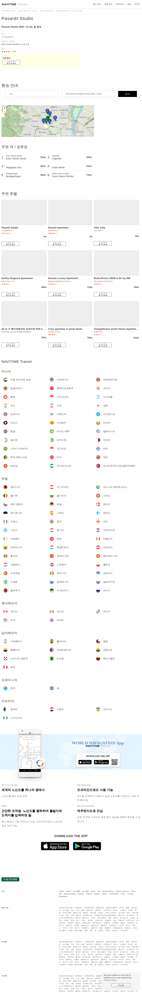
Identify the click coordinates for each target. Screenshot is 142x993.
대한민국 (98, 910)
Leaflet (61, 136)
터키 (67, 915)
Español (97, 894)
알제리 (101, 930)
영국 (72, 920)
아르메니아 (79, 908)
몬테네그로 (86, 923)
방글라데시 (100, 908)
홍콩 (127, 908)
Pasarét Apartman (58, 227)
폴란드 (123, 923)
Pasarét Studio (17, 18)
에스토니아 (124, 918)
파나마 (65, 928)
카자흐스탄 (107, 910)
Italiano (104, 894)
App (129, 4)
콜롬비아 (108, 928)
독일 (109, 918)
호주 (91, 930)
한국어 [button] (137, 4)
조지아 (121, 908)
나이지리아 (124, 930)
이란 (77, 910)
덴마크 (115, 918)
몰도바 (78, 923)
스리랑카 (123, 910)
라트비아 (70, 923)
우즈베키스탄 (87, 915)
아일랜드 (108, 920)
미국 (71, 928)
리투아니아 (131, 920)
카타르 (100, 913)
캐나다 (128, 925)
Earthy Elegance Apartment (17, 278)
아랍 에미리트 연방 (66, 908)
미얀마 (130, 910)
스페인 (132, 918)
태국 (128, 913)
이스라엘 (66, 910)
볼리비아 (94, 928)
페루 (86, 930)
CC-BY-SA (90, 136)
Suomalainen (114, 894)
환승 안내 (97, 4)
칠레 (101, 928)
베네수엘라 (79, 930)
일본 (82, 910)
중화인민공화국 (111, 908)
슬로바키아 (95, 925)
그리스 (83, 920)
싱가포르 (122, 913)
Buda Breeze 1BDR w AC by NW (112, 278)
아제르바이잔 (89, 908)
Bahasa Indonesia (122, 891)
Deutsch (89, 894)
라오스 (115, 910)
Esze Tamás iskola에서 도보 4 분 (15, 44)
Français (81, 894)
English (68, 891)
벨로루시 (104, 925)
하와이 (77, 928)
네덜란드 (107, 923)
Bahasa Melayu (108, 891)
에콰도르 (128, 928)
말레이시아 (77, 913)
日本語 (61, 891)
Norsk (123, 894)
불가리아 (86, 918)
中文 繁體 (76, 891)
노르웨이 (115, 923)
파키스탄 (93, 913)
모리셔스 (115, 930)
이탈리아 (121, 920)
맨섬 (114, 920)
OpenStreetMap (71, 136)
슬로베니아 (85, 925)
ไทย (99, 891)
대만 (72, 915)
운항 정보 (120, 4)
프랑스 (66, 920)
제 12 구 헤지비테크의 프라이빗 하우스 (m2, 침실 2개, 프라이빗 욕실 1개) (41, 329)
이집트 (107, 930)
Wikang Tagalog (70, 894)
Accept (121, 985)
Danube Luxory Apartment (63, 278)
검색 (127, 94)
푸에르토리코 (118, 928)
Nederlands (63, 896)
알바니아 (121, 915)
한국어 (93, 891)
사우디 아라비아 (111, 913)
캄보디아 (89, 910)
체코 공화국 (102, 918)
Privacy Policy (110, 980)
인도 (72, 910)
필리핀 (85, 913)
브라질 (70, 930)
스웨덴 (76, 925)
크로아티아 (99, 920)
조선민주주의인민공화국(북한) (105, 915)
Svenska (130, 894)
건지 (77, 920)
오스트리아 (131, 915)
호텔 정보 (108, 4)
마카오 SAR (67, 913)
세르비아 (69, 925)
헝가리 (90, 920)
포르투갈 (130, 923)
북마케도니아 (97, 923)
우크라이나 (113, 925)
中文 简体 (85, 891)
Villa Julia (99, 227)
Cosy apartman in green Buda (65, 329)
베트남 (78, 915)
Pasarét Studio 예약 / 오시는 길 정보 (21, 27)
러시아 (121, 925)
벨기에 (78, 918)
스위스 (93, 918)
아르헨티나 (85, 928)
